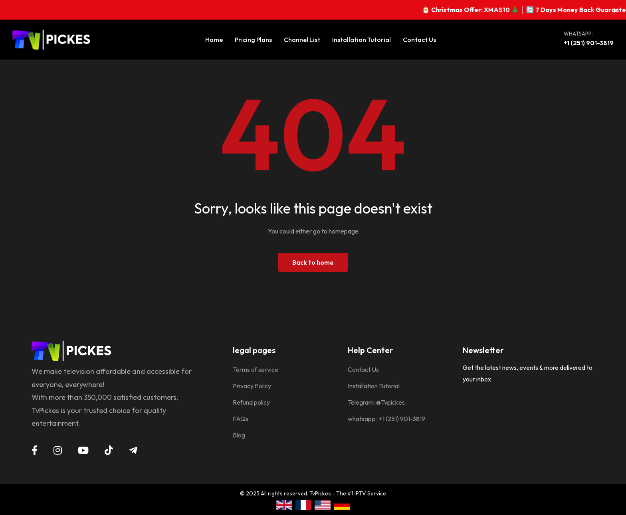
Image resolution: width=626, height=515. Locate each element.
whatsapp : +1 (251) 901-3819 (386, 419)
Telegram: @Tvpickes (376, 402)
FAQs (240, 419)
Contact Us (419, 40)
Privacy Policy (252, 386)
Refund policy (251, 402)
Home (214, 40)
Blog (239, 435)
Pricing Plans (253, 40)
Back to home (313, 262)
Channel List (302, 40)
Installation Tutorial (361, 40)
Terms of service (255, 369)
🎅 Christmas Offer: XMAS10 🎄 (482, 10)
